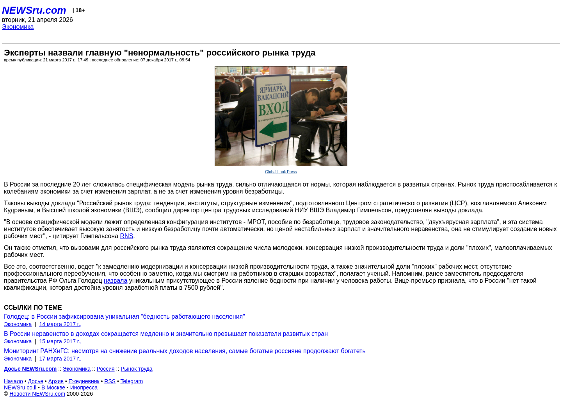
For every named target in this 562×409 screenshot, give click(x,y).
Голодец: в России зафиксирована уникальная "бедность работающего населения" (124, 316)
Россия (106, 369)
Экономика (18, 26)
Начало (13, 381)
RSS (110, 381)
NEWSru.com (34, 10)
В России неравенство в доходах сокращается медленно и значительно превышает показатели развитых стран (166, 333)
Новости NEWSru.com (37, 394)
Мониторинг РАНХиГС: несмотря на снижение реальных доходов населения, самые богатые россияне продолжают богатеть (185, 351)
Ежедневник (84, 381)
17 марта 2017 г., (60, 358)
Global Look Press (281, 172)
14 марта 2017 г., (60, 324)
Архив (56, 381)
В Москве (53, 387)
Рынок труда (136, 369)
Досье (35, 381)
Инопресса (84, 387)
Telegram (132, 381)
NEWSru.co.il (20, 387)
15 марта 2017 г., (60, 341)
